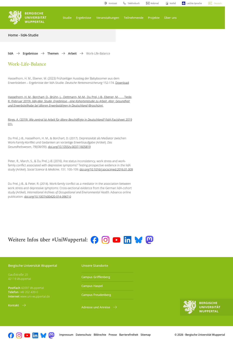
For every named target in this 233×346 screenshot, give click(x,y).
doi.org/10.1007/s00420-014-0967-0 (47, 196)
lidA (11, 53)
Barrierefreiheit (128, 334)
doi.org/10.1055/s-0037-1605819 (69, 147)
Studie (67, 18)
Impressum (66, 334)
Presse (113, 334)
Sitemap (146, 334)
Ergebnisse (83, 18)
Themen (53, 53)
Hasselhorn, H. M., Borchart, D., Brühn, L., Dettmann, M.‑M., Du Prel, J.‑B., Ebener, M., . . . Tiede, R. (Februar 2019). (70, 101)
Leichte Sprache (194, 3)
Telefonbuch (134, 3)
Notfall (173, 3)
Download (122, 83)
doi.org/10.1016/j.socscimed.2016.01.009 (106, 169)
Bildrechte (100, 334)
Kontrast (113, 3)
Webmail (154, 3)
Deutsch (218, 3)
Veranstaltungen (107, 18)
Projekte (154, 18)
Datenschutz (83, 334)
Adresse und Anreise (96, 307)
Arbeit (73, 53)
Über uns (170, 18)
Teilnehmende (133, 18)
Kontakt (14, 305)
